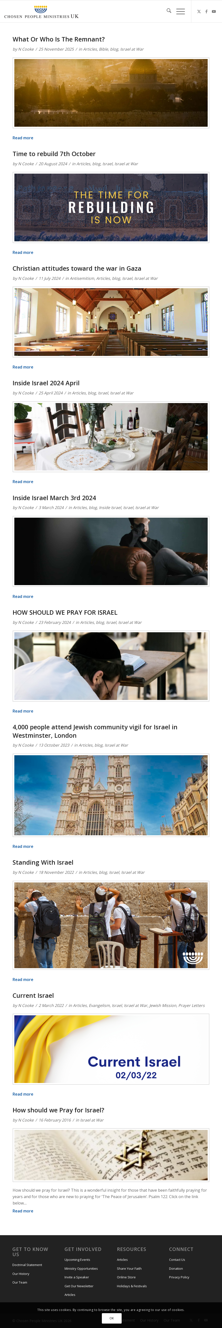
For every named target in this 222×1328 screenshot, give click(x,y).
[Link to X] (199, 11)
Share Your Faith (129, 1268)
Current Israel (33, 995)
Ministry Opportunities (81, 1268)
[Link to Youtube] (214, 11)
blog (114, 49)
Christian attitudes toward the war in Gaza (77, 268)
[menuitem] (166, 11)
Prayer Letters (191, 1005)
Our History (20, 1273)
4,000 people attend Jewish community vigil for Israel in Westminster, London (95, 731)
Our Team (19, 1282)
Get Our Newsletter (79, 1286)
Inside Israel (110, 507)
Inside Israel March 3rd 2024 (54, 497)
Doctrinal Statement (27, 1265)
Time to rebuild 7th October (54, 153)
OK (112, 1318)
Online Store (126, 1277)
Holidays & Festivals (132, 1286)
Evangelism (99, 1005)
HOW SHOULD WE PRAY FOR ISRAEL (65, 612)
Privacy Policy (179, 1277)
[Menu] (178, 11)
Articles (90, 49)
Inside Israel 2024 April (46, 383)
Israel (107, 163)
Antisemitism (82, 278)
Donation (176, 1268)
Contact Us (177, 1259)
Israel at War (132, 49)
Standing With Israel (43, 862)
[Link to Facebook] (206, 11)
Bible (103, 49)
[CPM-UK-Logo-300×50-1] (41, 11)
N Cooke (26, 49)
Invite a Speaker (77, 1277)
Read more (23, 138)
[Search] (166, 11)
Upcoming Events (77, 1259)
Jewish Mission (162, 1005)
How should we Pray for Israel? (58, 1110)
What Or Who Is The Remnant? (59, 39)
